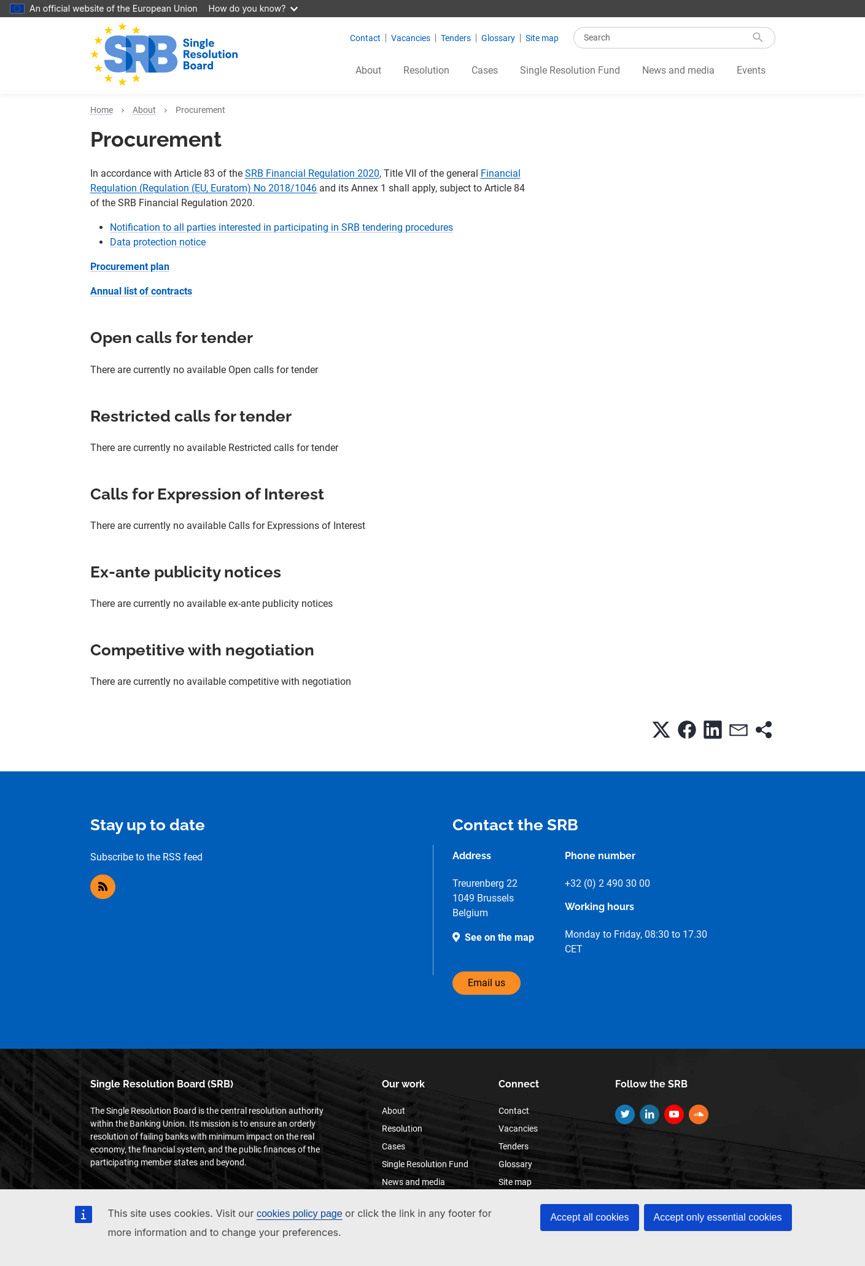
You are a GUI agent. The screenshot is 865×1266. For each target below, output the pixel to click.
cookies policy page (300, 1213)
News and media (678, 70)
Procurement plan (129, 266)
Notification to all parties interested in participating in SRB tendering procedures (281, 227)
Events (751, 70)
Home (101, 110)
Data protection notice (158, 242)
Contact (365, 38)
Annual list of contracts (141, 291)
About (368, 70)
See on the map (499, 937)
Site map (542, 38)
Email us (486, 983)
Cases (484, 70)
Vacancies (410, 38)
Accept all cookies (589, 1217)
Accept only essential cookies (718, 1217)
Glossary (498, 38)
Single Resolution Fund (570, 70)
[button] (661, 729)
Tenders (456, 38)
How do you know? (253, 8)
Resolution (426, 70)
